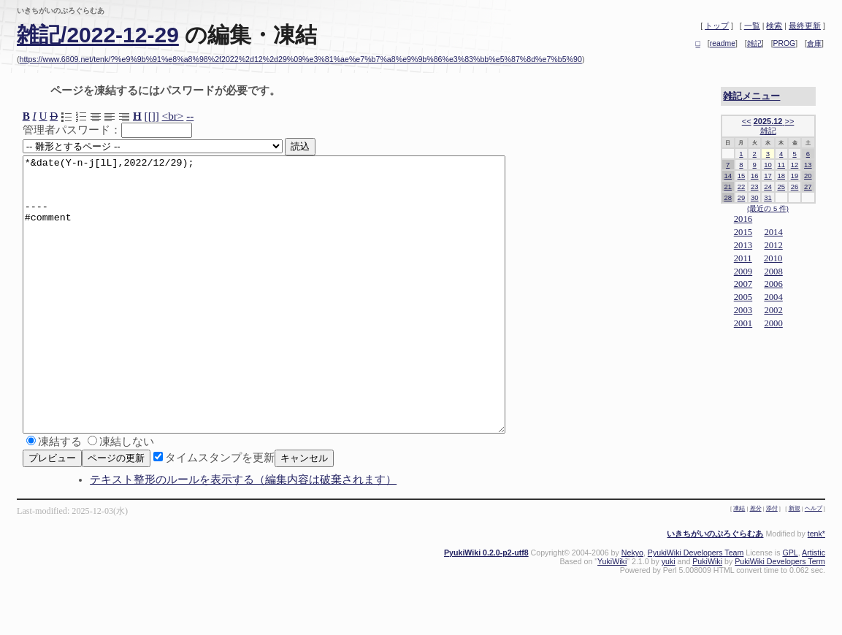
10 (768, 165)
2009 (743, 271)
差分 (756, 563)
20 (808, 176)
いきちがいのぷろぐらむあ (715, 588)
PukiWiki (707, 616)
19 (795, 176)
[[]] (152, 115)
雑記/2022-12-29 (98, 35)
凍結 (739, 563)
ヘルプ (813, 563)
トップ (717, 25)
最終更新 (805, 25)
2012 (773, 245)
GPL (789, 607)
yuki (668, 616)
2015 (743, 232)
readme (722, 43)
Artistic (813, 607)
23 (755, 186)
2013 (743, 245)
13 (808, 165)
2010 (773, 258)
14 (728, 176)
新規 (794, 563)
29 (742, 197)
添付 (772, 563)
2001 (743, 323)
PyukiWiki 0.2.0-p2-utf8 (486, 607)
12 (795, 165)
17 (768, 176)
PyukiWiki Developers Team (695, 607)
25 (781, 186)
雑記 (754, 43)
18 (781, 176)
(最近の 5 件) (768, 208)
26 (795, 186)
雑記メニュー (751, 96)
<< (746, 121)
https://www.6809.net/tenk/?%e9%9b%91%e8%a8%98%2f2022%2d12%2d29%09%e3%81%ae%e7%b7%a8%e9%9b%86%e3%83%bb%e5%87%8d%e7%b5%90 (301, 59)
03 (747, 310)
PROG (784, 43)
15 (742, 176)
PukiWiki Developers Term (780, 616)
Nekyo (632, 607)
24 (768, 186)
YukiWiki (612, 616)
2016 (743, 219)
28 (728, 197)
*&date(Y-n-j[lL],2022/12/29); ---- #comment (293, 321)
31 (768, 197)
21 (728, 186)
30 (755, 197)
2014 (773, 232)
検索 (774, 25)
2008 (773, 271)
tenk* (816, 588)
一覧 (752, 25)
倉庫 (814, 43)
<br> (173, 115)
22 (742, 186)
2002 (773, 310)
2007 (743, 284)
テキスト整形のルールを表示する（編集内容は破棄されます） (243, 534)
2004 (773, 297)
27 (808, 186)
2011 (743, 258)
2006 (773, 284)
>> (789, 121)
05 (747, 297)
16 (755, 176)
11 (781, 165)
